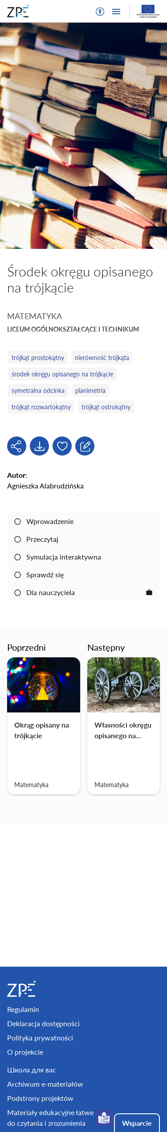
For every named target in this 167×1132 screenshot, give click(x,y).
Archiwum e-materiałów (45, 1084)
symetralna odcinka (38, 390)
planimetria (90, 390)
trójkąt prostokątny (38, 357)
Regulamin (23, 1009)
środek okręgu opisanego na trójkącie (62, 374)
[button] (100, 11)
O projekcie (25, 1052)
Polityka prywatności (40, 1037)
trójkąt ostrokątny (105, 407)
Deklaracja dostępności (43, 1023)
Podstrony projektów (40, 1098)
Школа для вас (31, 1069)
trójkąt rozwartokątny (41, 407)
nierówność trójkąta (102, 357)
